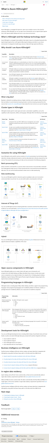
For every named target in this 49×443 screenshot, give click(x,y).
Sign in (46, 1)
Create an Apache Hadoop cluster (43, 123)
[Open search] (43, 2)
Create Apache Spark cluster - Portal (12, 397)
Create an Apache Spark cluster (43, 128)
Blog (18, 439)
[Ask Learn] (44, 5)
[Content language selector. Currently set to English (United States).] (7, 436)
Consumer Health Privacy (38, 439)
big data (32, 78)
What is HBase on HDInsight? (17, 136)
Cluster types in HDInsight (7, 22)
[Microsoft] (24, 2)
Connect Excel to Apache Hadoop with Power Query (16, 365)
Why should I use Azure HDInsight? (9, 20)
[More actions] (46, 5)
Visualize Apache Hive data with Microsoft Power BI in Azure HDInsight (20, 359)
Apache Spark (5, 127)
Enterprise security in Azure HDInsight (13, 399)
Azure (7, 4)
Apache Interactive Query (4, 141)
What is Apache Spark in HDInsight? (23, 130)
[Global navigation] (1, 2)
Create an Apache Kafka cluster (43, 146)
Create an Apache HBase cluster (43, 134)
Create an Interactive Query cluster (43, 141)
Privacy (28, 439)
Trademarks (10, 441)
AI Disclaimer (3, 439)
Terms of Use (3, 441)
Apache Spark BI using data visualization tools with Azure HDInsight (19, 356)
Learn (3, 4)
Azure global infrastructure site (33, 376)
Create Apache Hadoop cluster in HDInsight (14, 395)
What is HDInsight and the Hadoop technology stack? (13, 18)
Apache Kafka (5, 144)
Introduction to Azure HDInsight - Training (10, 422)
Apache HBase (5, 132)
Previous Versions (11, 439)
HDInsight (13, 4)
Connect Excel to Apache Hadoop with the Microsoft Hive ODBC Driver (20, 368)
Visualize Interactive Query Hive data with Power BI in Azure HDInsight (20, 362)
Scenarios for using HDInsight (8, 24)
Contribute (23, 439)
